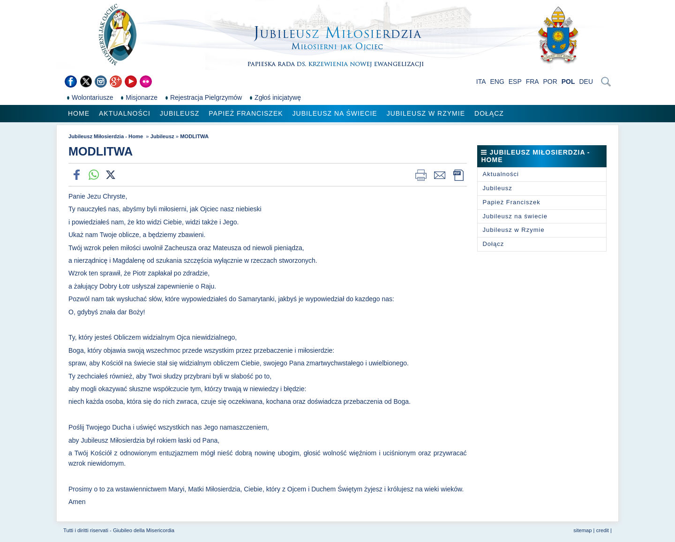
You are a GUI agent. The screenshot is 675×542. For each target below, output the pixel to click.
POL (568, 81)
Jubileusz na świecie (334, 113)
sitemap (582, 530)
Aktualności (124, 113)
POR (550, 81)
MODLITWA (194, 136)
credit (602, 530)
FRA (532, 81)
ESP (515, 81)
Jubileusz (179, 113)
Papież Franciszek (246, 113)
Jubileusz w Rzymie (426, 113)
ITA (481, 81)
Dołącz (489, 113)
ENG (497, 81)
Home (79, 113)
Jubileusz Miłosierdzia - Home (106, 136)
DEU (586, 81)
